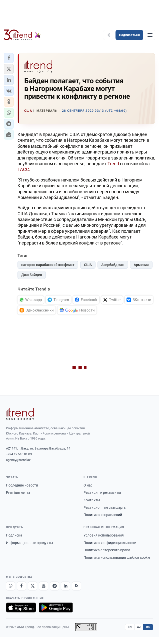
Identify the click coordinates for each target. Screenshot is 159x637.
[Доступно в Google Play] (56, 607)
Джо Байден (31, 275)
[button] (9, 58)
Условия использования (104, 535)
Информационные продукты (29, 543)
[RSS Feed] (76, 586)
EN (130, 627)
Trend (113, 163)
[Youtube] (43, 586)
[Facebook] (21, 586)
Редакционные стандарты (105, 508)
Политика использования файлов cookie (117, 558)
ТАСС (23, 169)
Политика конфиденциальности (110, 543)
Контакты (92, 500)
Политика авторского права (107, 550)
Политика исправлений (103, 515)
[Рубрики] (150, 35)
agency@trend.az (18, 460)
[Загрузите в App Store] (21, 607)
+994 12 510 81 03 (19, 454)
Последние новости (22, 485)
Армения (141, 265)
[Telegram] (54, 586)
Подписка (14, 535)
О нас (88, 485)
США (88, 265)
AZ (139, 627)
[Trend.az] (22, 35)
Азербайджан (112, 265)
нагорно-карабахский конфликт (47, 265)
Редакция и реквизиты (102, 492)
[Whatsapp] (10, 586)
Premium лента (18, 492)
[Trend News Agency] (20, 414)
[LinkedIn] (65, 586)
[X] (32, 586)
